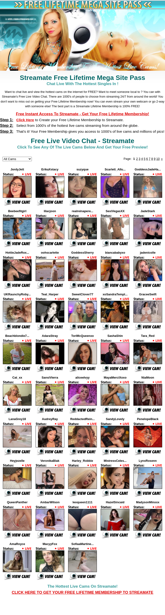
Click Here (25, 120)
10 (158, 159)
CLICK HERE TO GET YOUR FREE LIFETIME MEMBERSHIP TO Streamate (82, 592)
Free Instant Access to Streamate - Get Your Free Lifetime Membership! (82, 114)
